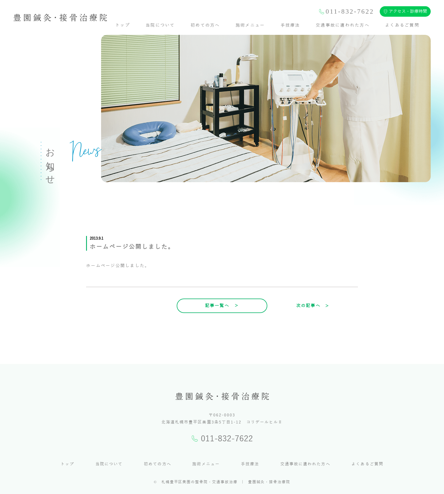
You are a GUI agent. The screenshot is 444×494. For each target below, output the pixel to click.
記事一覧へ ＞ (222, 305)
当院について (160, 25)
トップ (122, 25)
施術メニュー (250, 25)
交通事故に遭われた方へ (343, 25)
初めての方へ (205, 25)
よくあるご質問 (402, 25)
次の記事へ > (312, 305)
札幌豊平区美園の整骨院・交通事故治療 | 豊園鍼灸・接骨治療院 (225, 482)
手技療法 (290, 25)
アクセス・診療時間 (405, 11)
